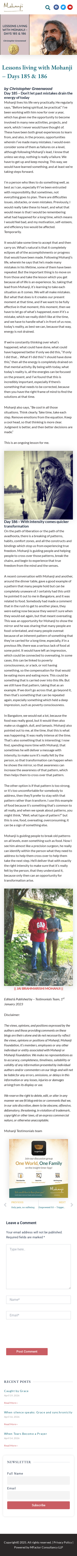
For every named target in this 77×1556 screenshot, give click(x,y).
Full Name (15, 1473)
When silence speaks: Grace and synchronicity (38, 1412)
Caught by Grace (16, 1391)
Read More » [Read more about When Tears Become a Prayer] (11, 1445)
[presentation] (37, 1340)
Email (11, 1488)
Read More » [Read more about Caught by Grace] (11, 1402)
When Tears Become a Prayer (25, 1433)
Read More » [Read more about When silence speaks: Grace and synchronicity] (11, 1424)
